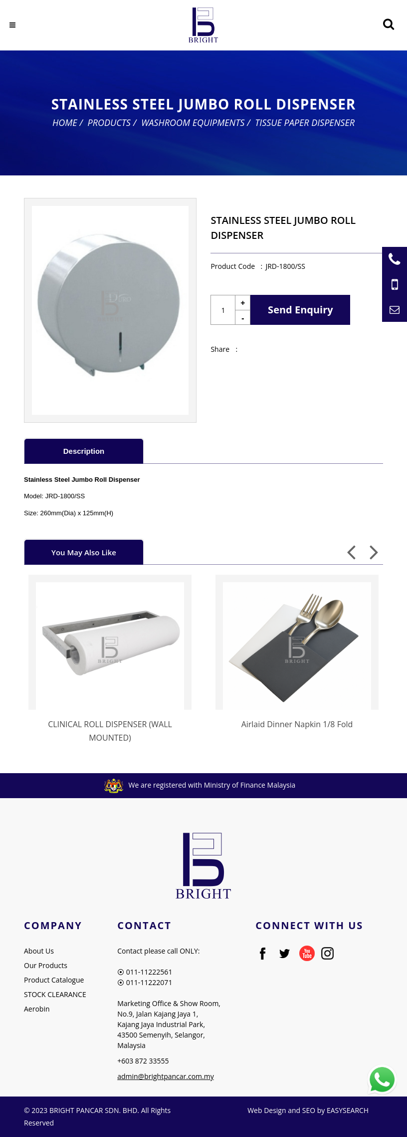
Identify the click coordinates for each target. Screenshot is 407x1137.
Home (64, 122)
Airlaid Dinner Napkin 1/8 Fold (297, 724)
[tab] (84, 450)
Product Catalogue (54, 980)
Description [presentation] (84, 451)
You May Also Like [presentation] (83, 552)
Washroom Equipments (192, 122)
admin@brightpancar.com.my (165, 1076)
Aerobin (37, 1009)
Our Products (45, 965)
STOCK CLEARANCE (55, 994)
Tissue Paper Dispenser (305, 122)
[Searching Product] (388, 24)
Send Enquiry (300, 309)
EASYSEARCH (348, 1110)
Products (109, 122)
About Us (39, 951)
